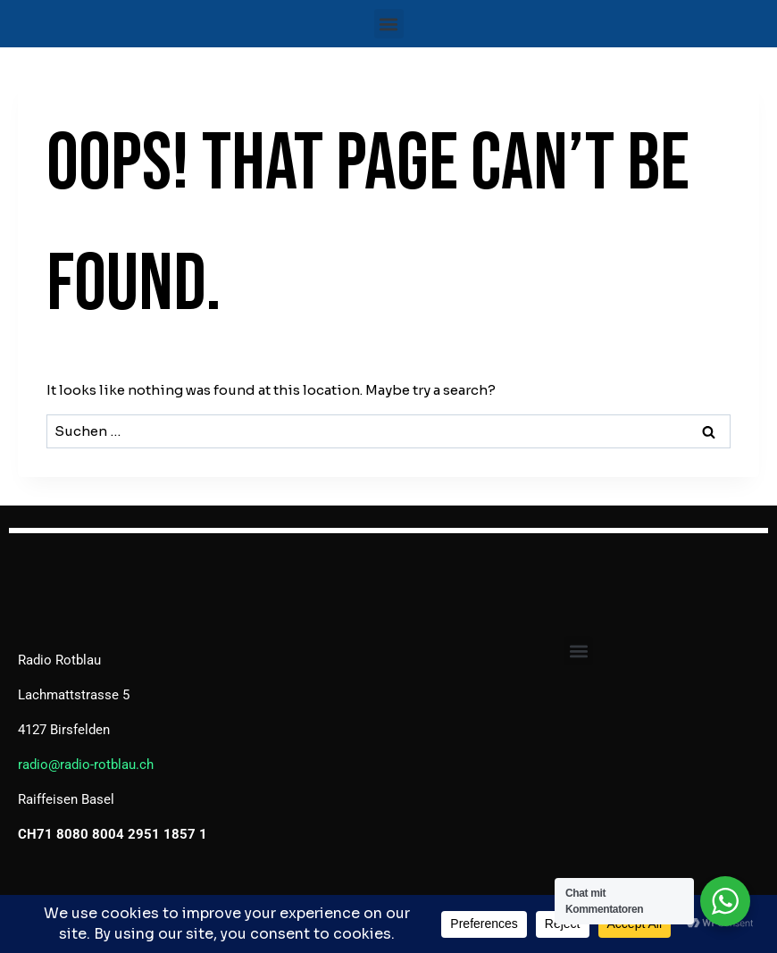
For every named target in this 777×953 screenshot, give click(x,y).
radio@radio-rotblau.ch (86, 765)
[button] (389, 23)
